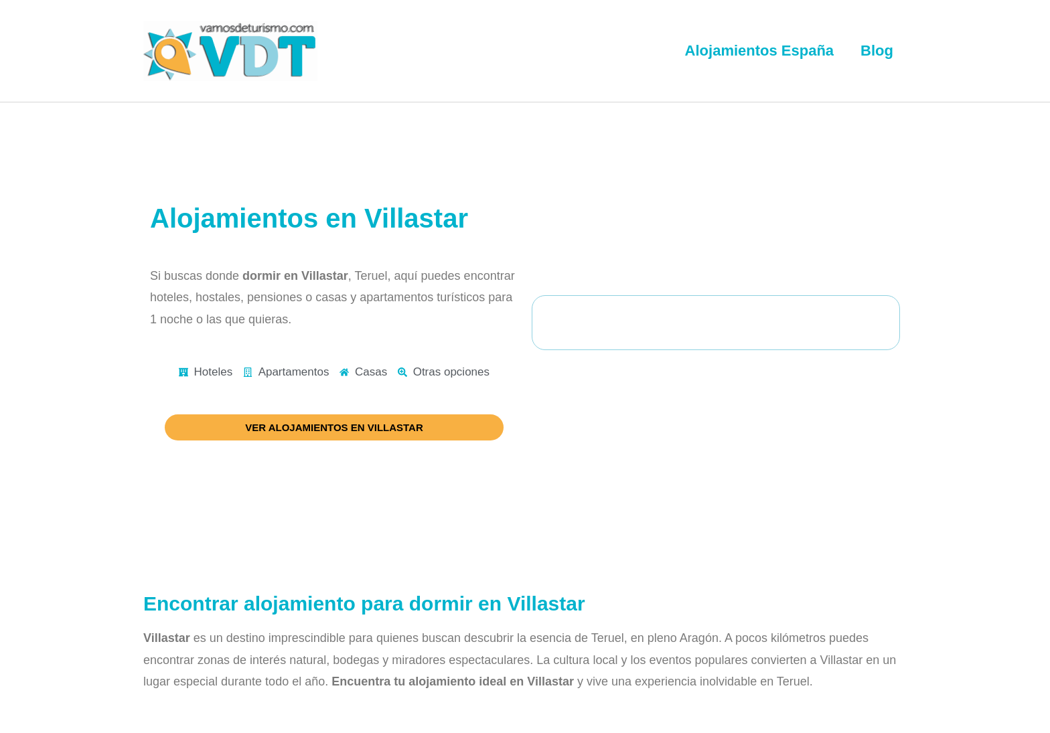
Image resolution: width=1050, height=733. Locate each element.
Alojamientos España (759, 50)
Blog (876, 50)
